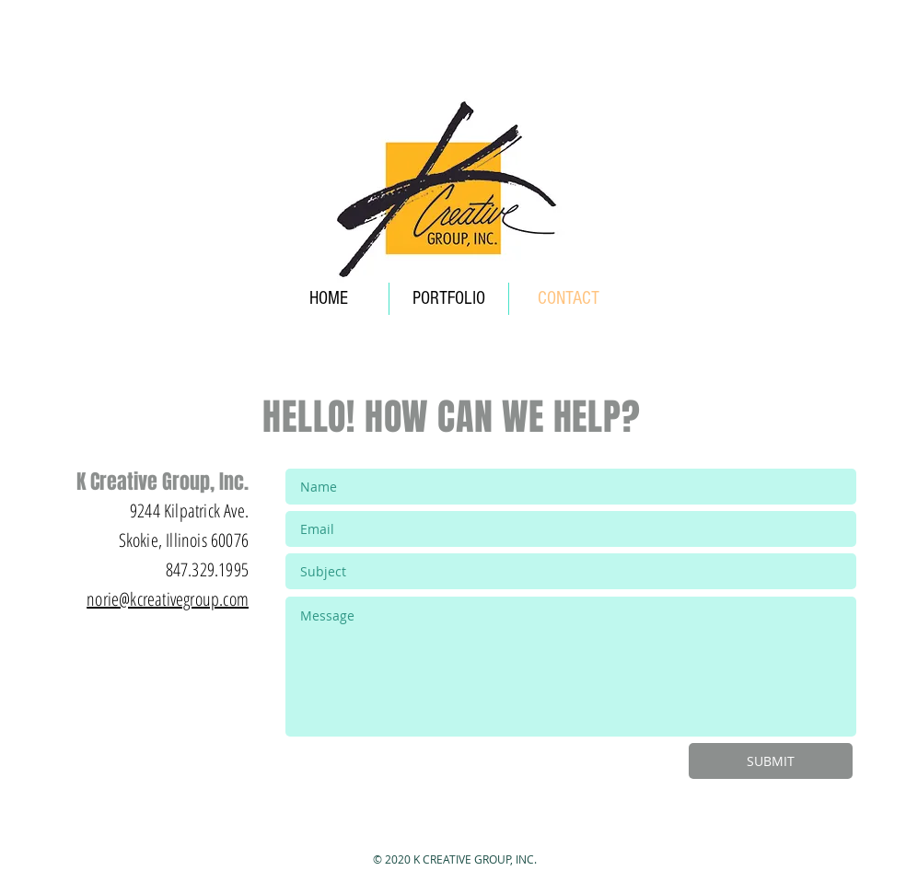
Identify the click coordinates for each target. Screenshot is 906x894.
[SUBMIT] (771, 761)
